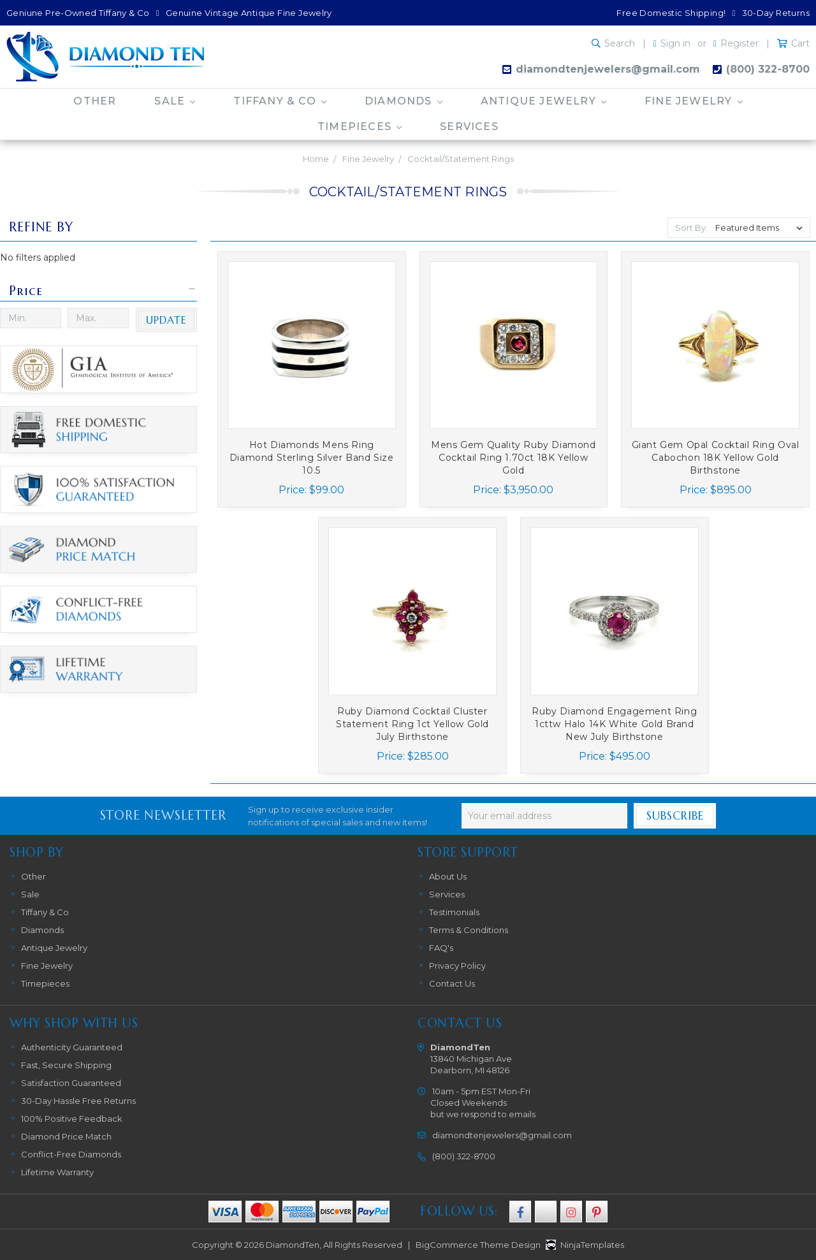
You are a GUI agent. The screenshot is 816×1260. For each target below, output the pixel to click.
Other (94, 101)
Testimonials (454, 912)
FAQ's (441, 948)
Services (469, 126)
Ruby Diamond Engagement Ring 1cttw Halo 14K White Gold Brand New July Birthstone (614, 724)
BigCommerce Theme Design (478, 1245)
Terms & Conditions (468, 930)
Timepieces (359, 126)
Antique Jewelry (543, 101)
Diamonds (403, 101)
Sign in (675, 43)
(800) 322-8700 (768, 69)
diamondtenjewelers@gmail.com (608, 69)
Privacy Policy (457, 965)
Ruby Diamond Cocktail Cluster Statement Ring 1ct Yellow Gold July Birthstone (412, 724)
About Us (448, 876)
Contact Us (452, 983)
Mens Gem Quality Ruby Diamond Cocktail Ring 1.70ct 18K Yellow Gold (513, 457)
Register (739, 43)
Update (166, 320)
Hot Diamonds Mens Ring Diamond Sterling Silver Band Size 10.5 (311, 457)
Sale (174, 101)
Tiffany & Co (279, 101)
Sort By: (691, 227)
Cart (800, 43)
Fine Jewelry (694, 101)
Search (619, 43)
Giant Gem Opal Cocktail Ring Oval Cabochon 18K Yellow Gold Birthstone (715, 457)
